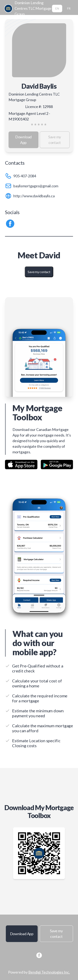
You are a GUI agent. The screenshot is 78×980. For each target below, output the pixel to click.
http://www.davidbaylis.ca (34, 196)
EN (57, 8)
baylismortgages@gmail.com (35, 186)
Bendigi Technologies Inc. (49, 972)
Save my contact (54, 140)
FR (69, 8)
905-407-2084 (24, 176)
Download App (23, 140)
